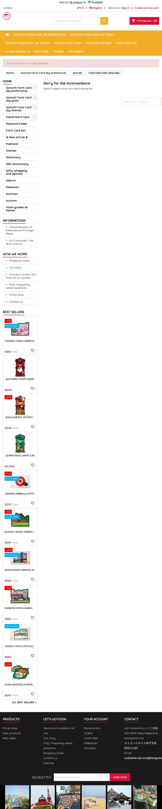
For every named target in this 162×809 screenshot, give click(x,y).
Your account (96, 719)
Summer (12, 194)
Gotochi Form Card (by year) (92, 34)
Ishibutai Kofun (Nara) (18, 608)
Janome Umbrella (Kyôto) (20, 494)
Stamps (58, 51)
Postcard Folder (98, 43)
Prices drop (16, 294)
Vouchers (90, 748)
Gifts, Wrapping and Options (16, 172)
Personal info (92, 728)
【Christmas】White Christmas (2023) (20, 456)
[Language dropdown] (97, 8)
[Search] (81, 21)
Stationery (76, 51)
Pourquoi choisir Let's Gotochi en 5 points (21, 276)
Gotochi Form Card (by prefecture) (40, 34)
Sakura (11, 180)
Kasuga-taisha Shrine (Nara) (20, 532)
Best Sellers (13, 312)
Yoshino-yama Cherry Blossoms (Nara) (20, 341)
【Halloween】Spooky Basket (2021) (20, 417)
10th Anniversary (17, 164)
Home (7, 81)
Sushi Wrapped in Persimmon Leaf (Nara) (20, 684)
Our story (14, 267)
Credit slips (91, 738)
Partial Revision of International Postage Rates (19, 230)
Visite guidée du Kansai (17, 209)
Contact (7, 7)
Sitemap (48, 763)
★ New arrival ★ (17, 51)
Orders (88, 733)
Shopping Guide (18, 260)
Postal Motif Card (67, 43)
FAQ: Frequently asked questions (18, 286)
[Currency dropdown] (82, 8)
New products (12, 733)
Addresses (90, 743)
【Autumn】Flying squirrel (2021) (20, 379)
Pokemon (12, 187)
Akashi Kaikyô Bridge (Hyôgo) (20, 570)
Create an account (146, 7)
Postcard (41, 51)
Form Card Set (126, 43)
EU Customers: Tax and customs (19, 242)
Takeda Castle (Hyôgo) (19, 646)
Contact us (15, 301)
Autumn (11, 200)
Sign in (125, 7)
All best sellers (25, 702)
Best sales (9, 738)
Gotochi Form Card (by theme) (27, 43)
